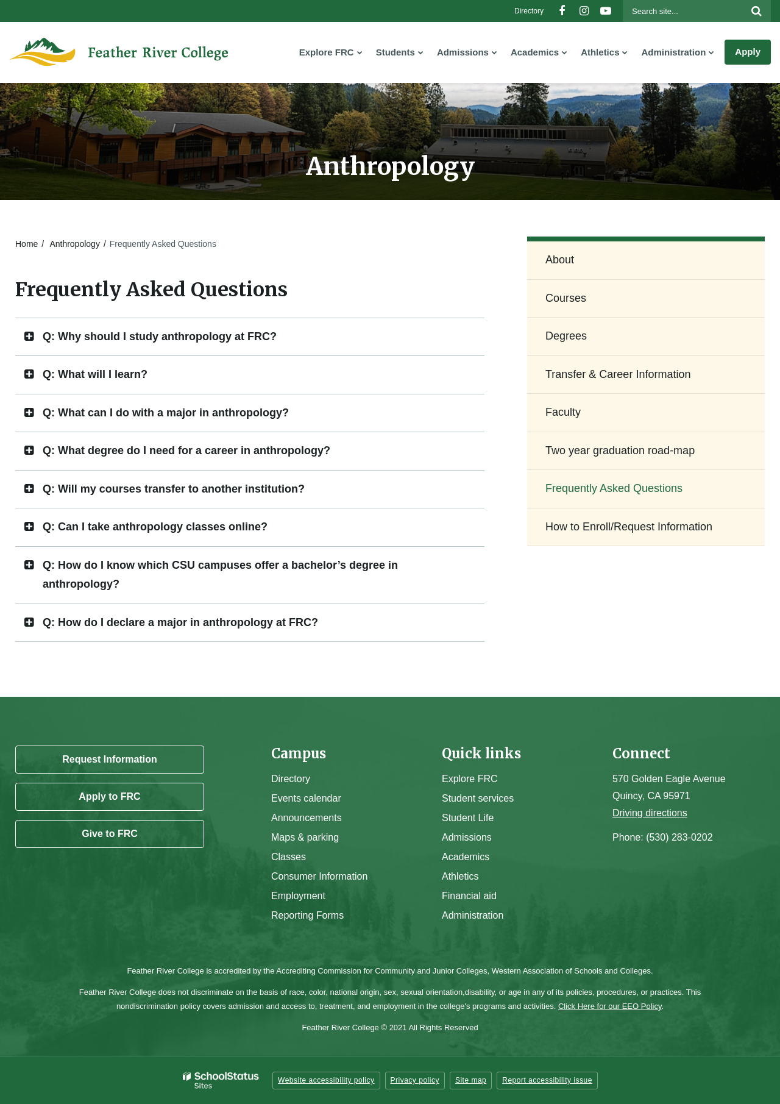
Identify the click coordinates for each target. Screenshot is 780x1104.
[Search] (756, 11)
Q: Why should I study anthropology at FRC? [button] (160, 336)
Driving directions (649, 813)
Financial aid (469, 896)
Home (26, 244)
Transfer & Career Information (617, 374)
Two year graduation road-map (620, 450)
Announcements (306, 818)
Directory (529, 11)
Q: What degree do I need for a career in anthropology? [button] (186, 450)
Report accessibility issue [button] (547, 1080)
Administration (472, 915)
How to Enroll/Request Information (628, 527)
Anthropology (74, 244)
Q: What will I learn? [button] (95, 374)
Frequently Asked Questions (613, 488)
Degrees (566, 336)
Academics (465, 857)
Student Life (468, 818)
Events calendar (306, 798)
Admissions (467, 837)
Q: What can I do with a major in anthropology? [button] (166, 413)
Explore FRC (470, 779)
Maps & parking (305, 837)
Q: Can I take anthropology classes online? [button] (155, 527)
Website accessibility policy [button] (326, 1080)
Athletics (460, 876)
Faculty (563, 412)
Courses (565, 298)
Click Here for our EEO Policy (610, 1006)
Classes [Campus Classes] (288, 857)
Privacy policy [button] (415, 1080)
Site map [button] (470, 1080)
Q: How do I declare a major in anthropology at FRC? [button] (180, 622)
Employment (298, 896)
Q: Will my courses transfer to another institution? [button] (174, 489)
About (559, 260)
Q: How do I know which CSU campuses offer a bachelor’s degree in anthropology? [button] (220, 575)
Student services (478, 798)
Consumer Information (319, 876)
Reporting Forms (307, 915)
